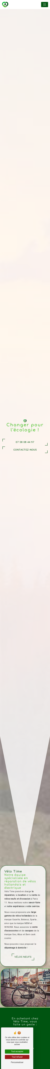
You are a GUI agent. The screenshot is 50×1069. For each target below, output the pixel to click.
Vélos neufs (12, 956)
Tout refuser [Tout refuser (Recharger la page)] (17, 1057)
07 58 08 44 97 (25, 442)
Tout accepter (17, 1051)
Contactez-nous (25, 449)
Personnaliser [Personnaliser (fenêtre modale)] (17, 1062)
